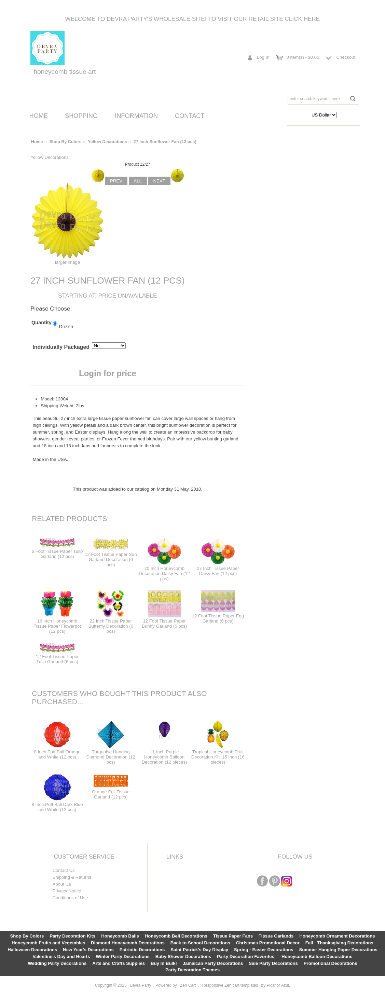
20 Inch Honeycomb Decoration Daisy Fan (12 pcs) (164, 573)
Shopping (81, 115)
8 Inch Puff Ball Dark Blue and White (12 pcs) (57, 807)
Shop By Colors (65, 141)
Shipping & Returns (71, 877)
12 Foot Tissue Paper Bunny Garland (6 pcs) (164, 623)
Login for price (107, 373)
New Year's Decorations (88, 949)
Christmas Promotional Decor (268, 942)
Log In (263, 57)
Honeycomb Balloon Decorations (316, 956)
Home (38, 115)
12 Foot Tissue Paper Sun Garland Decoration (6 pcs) (111, 559)
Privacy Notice (66, 890)
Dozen (66, 326)
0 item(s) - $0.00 (303, 57)
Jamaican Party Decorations (213, 963)
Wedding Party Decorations (57, 963)
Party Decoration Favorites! (246, 956)
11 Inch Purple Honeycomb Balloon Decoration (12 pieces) (164, 757)
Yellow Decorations (107, 141)
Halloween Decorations (32, 949)
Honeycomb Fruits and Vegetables (48, 942)
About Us (61, 884)
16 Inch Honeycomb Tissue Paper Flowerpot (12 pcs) (57, 626)
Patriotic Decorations (142, 949)
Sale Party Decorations (273, 963)
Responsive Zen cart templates (230, 985)
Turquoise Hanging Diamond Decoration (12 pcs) (110, 757)
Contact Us (63, 870)
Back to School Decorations (200, 942)
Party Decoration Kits (72, 936)
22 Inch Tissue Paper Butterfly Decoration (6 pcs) (110, 626)
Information (136, 115)
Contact (190, 115)
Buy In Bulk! (164, 963)
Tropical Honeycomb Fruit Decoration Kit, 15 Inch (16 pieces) (218, 757)
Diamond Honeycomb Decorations (127, 942)
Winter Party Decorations (122, 956)
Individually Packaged (61, 347)
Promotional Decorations (330, 963)
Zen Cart (188, 985)
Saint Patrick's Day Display (199, 949)
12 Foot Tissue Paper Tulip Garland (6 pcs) (57, 659)
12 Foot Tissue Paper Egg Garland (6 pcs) (218, 618)
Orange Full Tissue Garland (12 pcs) (111, 794)
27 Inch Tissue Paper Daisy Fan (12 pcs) (218, 571)
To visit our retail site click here (264, 18)
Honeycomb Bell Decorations (176, 936)
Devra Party (140, 985)
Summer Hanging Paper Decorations (338, 949)
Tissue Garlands (276, 936)
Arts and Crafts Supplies (118, 963)
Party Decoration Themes (192, 969)
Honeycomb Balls (120, 936)
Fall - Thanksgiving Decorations (339, 942)
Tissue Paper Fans (233, 936)
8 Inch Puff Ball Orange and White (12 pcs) (57, 754)
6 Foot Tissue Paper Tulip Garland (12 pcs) (57, 554)
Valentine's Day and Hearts (61, 956)
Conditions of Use (70, 897)
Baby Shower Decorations (183, 956)
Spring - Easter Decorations (263, 949)
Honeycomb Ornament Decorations (337, 936)
